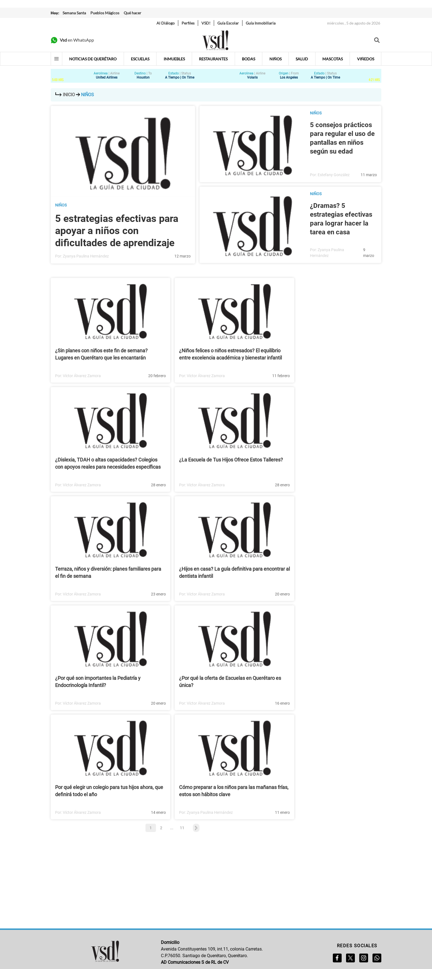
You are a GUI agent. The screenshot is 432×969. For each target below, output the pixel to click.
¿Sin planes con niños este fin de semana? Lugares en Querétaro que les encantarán (101, 354)
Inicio (65, 94)
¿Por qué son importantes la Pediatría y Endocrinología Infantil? (98, 681)
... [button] (171, 827)
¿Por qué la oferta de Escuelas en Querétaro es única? (230, 681)
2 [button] (161, 828)
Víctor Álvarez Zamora (82, 376)
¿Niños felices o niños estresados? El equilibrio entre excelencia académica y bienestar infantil (230, 354)
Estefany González (334, 175)
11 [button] (182, 828)
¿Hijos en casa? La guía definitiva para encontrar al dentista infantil (234, 572)
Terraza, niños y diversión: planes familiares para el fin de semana (108, 572)
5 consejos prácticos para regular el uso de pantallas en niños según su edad (342, 138)
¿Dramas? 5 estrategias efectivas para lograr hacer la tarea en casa (341, 219)
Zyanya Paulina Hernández (86, 256)
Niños (61, 205)
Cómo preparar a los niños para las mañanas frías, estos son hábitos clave (233, 790)
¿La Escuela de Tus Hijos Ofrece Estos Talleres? (231, 460)
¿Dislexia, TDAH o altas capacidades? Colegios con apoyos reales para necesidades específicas (108, 463)
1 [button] (151, 828)
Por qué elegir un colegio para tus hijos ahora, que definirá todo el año (109, 790)
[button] (193, 828)
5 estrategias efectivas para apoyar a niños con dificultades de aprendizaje (116, 231)
